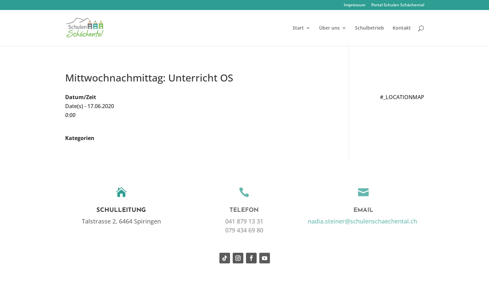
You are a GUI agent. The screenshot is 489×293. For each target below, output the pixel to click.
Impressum (354, 5)
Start (298, 28)
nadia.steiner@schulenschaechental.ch (361, 221)
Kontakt (402, 28)
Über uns (329, 28)
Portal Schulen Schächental (397, 5)
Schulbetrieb (369, 28)
